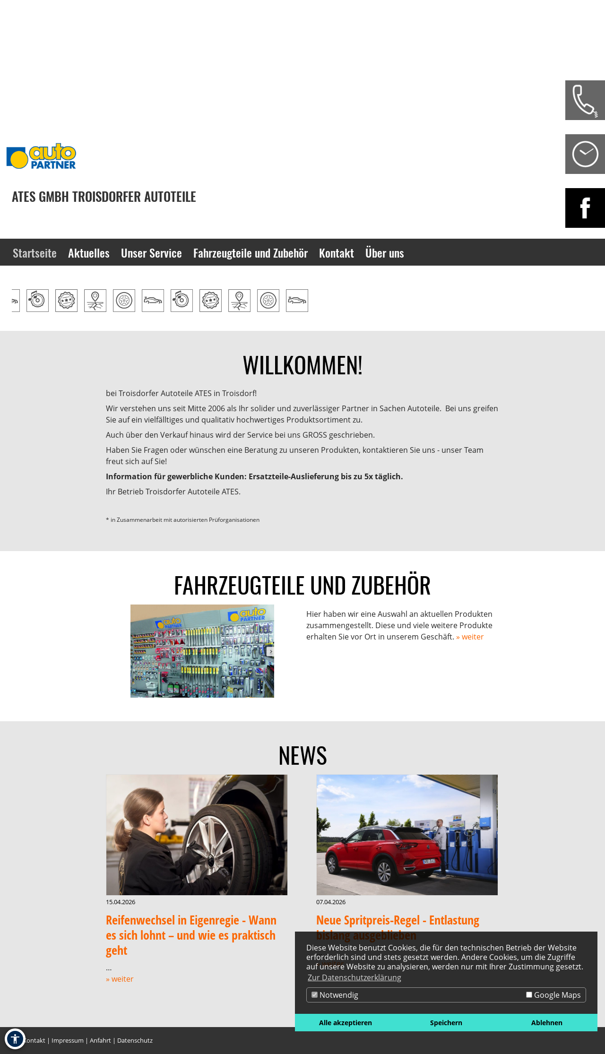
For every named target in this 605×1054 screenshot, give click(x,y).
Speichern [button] (446, 1022)
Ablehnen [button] (546, 1022)
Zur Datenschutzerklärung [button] (354, 977)
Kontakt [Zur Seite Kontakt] (336, 252)
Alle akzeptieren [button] (345, 1022)
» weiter (470, 636)
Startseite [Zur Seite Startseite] (35, 252)
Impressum (68, 1040)
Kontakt (34, 1040)
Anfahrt (100, 1040)
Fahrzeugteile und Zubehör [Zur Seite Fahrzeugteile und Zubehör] (250, 252)
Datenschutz (135, 1040)
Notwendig (334, 995)
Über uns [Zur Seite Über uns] (384, 252)
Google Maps (553, 995)
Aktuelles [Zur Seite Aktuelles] (89, 252)
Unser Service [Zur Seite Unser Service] (151, 252)
